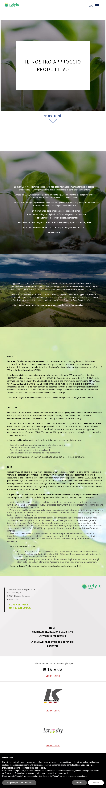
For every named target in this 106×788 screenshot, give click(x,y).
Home (52, 627)
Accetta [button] (95, 782)
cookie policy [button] (40, 768)
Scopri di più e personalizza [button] (19, 782)
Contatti (52, 645)
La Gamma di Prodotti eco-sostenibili (52, 641)
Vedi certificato (55, 232)
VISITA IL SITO (53, 676)
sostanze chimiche (30, 367)
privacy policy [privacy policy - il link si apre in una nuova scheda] (82, 762)
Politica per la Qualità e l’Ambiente (52, 631)
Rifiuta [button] (79, 782)
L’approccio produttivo (52, 635)
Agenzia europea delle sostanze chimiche (48, 375)
